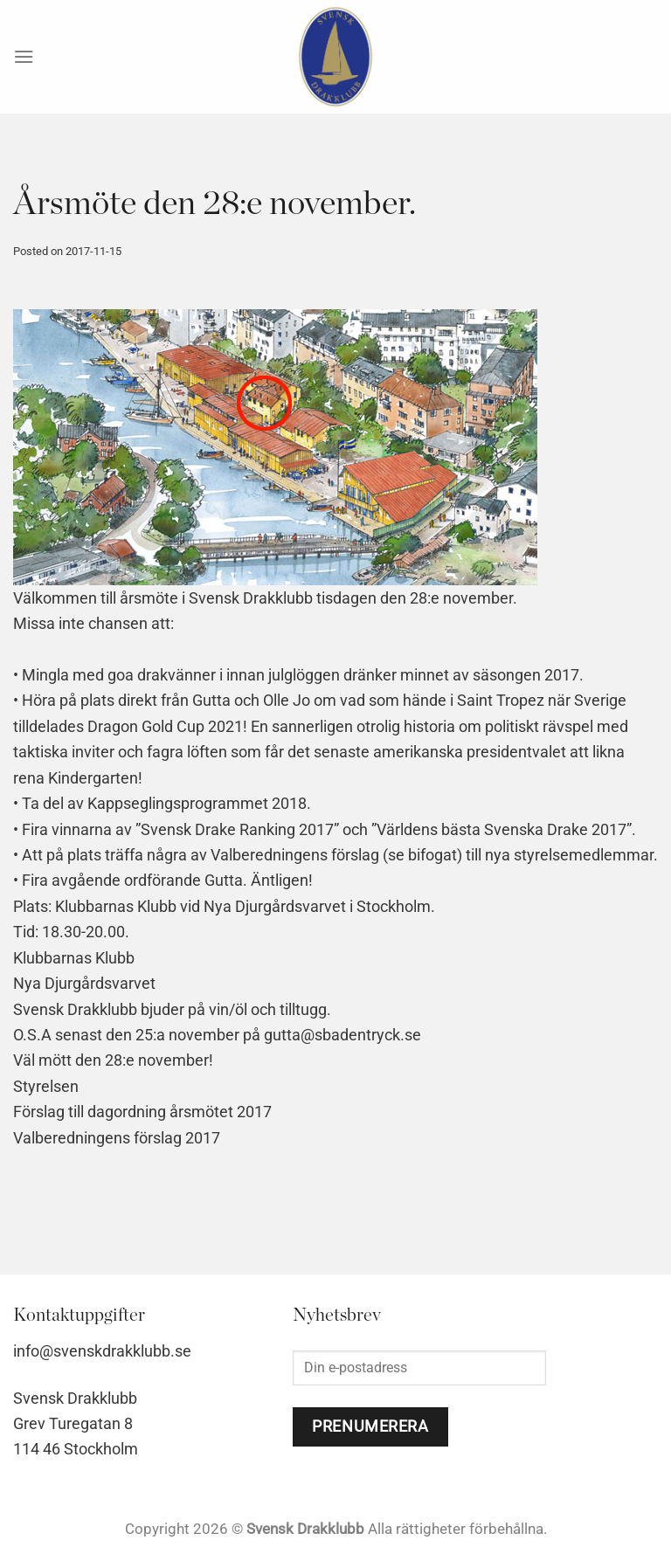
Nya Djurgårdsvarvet (84, 983)
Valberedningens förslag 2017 (116, 1138)
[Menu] (24, 56)
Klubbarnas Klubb (74, 958)
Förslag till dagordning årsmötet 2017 (142, 1111)
